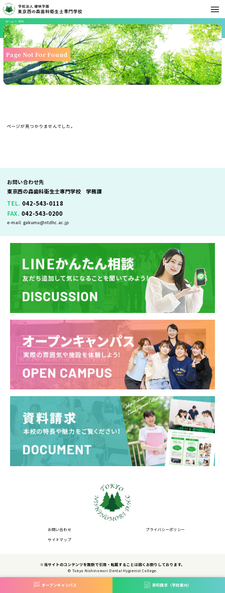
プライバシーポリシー (165, 529)
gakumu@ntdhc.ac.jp (46, 222)
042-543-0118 (42, 203)
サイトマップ (59, 539)
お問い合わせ (59, 529)
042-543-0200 (41, 213)
